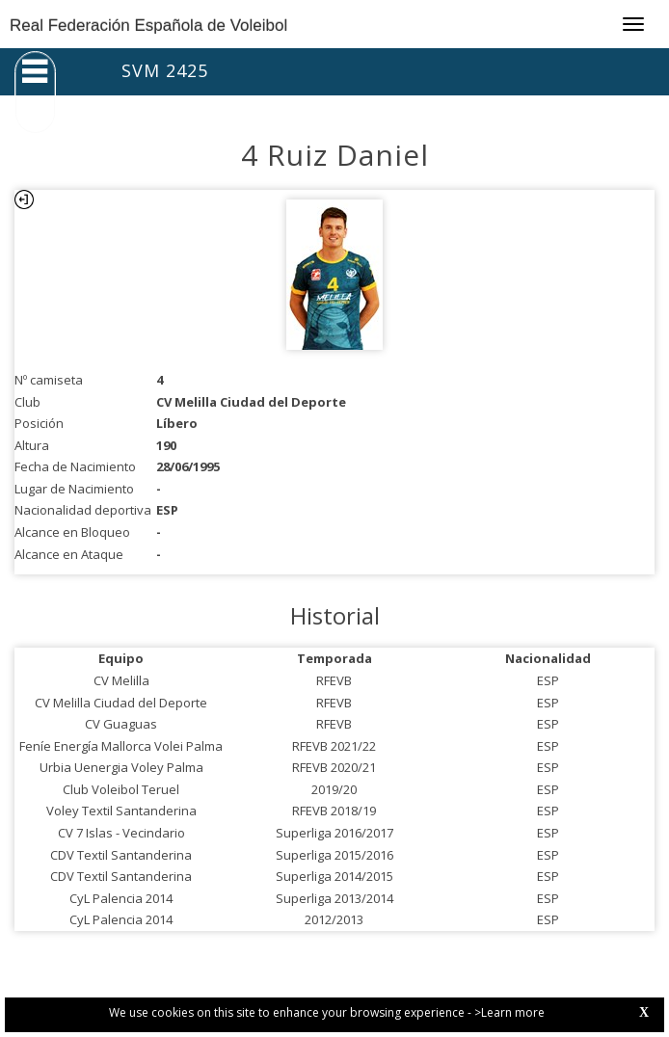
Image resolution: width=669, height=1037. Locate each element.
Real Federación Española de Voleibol (148, 25)
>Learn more (509, 1012)
